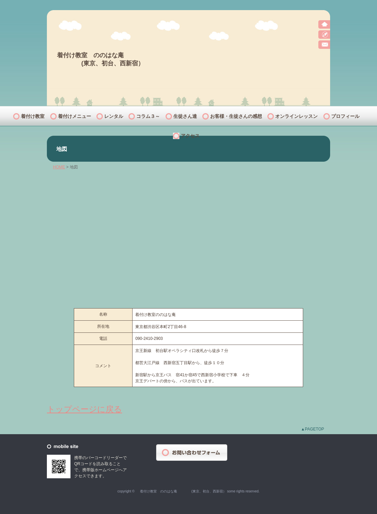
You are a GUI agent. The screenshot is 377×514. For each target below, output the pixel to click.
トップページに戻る (84, 409)
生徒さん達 (185, 116)
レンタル (113, 116)
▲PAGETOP (312, 429)
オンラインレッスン (296, 116)
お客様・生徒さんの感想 (236, 116)
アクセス (190, 135)
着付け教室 (33, 116)
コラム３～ (148, 116)
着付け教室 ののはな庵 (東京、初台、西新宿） (100, 55)
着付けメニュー (74, 116)
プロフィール (345, 116)
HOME (59, 167)
